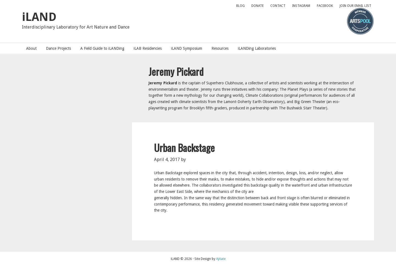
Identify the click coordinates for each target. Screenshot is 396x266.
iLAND (39, 17)
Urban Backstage (184, 147)
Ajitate (221, 259)
